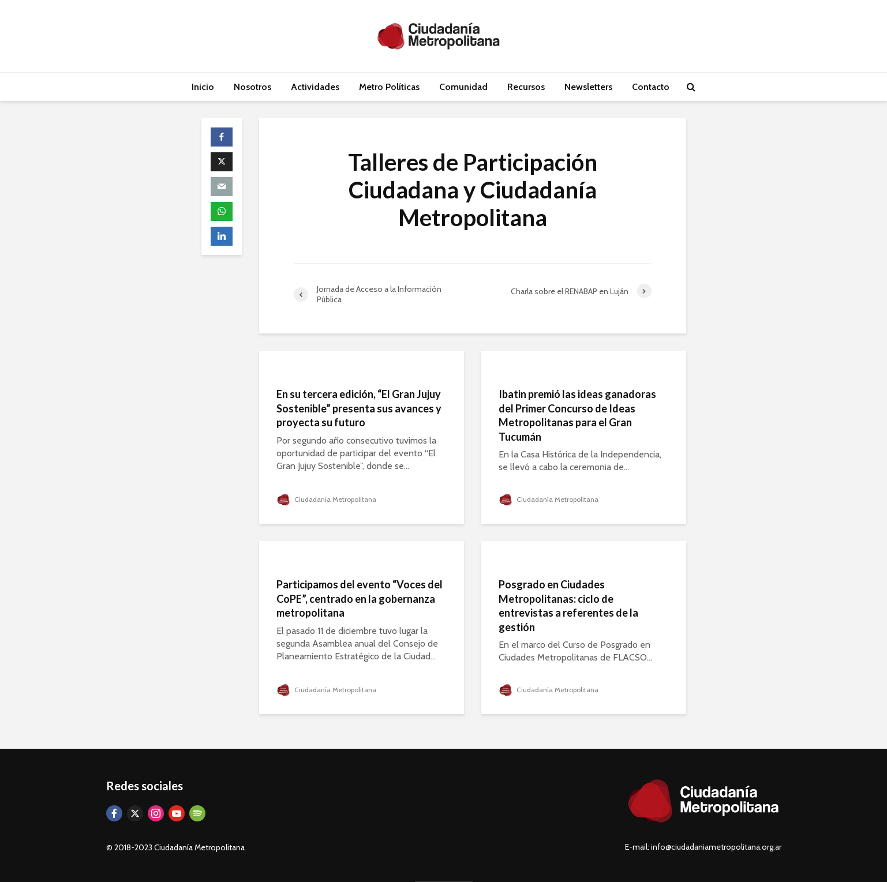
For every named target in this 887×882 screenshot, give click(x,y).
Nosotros (252, 86)
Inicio (203, 86)
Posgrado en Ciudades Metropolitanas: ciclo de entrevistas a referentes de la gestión (568, 605)
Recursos (526, 86)
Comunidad (463, 86)
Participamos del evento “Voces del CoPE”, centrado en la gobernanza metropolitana (359, 598)
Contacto (650, 86)
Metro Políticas (389, 86)
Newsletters (588, 86)
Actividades (315, 86)
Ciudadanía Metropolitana (326, 499)
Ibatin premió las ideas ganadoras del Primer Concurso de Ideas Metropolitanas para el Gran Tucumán (577, 415)
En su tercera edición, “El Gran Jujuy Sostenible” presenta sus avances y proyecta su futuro (358, 408)
